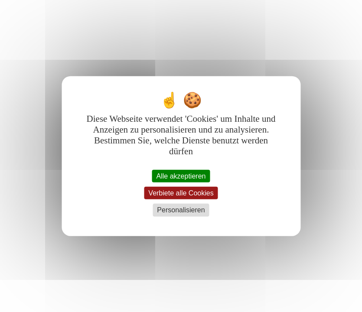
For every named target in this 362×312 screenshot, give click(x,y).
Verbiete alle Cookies (180, 193)
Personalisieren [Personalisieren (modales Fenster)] (181, 210)
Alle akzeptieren (181, 176)
